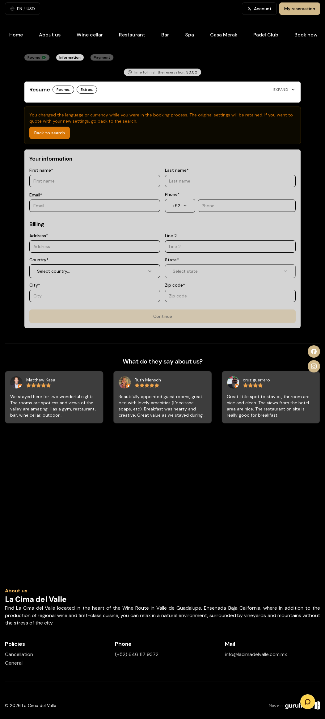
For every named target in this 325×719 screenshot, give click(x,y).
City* (34, 285)
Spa (189, 35)
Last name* (177, 170)
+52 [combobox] (180, 205)
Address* (38, 235)
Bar (165, 35)
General (14, 663)
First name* (41, 170)
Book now (306, 35)
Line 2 (171, 235)
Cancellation (19, 654)
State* (172, 260)
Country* (39, 260)
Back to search (49, 133)
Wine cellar (90, 35)
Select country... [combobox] (94, 271)
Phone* (172, 194)
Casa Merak (223, 35)
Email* (35, 195)
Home (16, 35)
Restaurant (132, 35)
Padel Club (265, 35)
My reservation (299, 8)
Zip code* (175, 285)
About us (50, 35)
